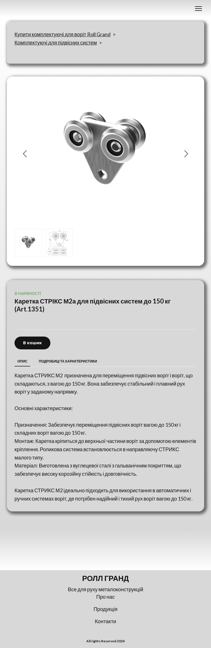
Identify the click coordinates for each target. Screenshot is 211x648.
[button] (32, 343)
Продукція (106, 609)
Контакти (105, 621)
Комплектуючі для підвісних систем (56, 42)
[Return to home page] (105, 578)
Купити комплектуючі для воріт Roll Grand (62, 34)
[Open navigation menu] (198, 8)
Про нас (105, 597)
